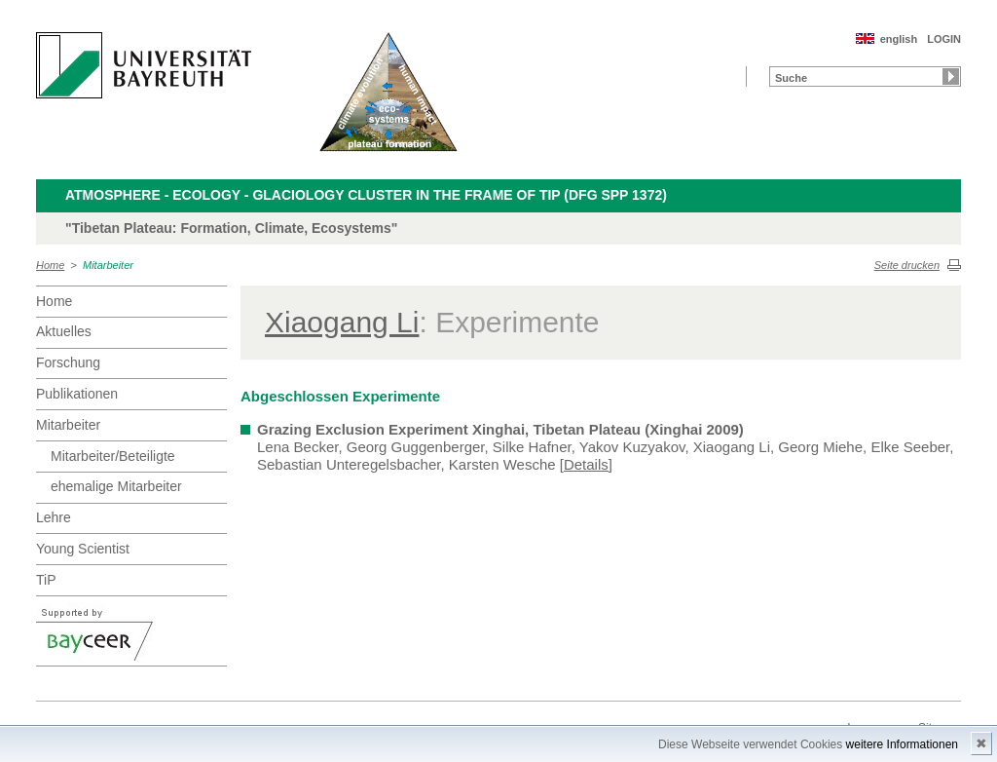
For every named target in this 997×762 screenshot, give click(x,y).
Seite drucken (907, 265)
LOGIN (944, 39)
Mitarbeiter (108, 265)
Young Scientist (82, 548)
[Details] (586, 464)
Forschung (68, 362)
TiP (45, 580)
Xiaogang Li (342, 322)
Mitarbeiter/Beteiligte (113, 456)
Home (50, 265)
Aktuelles (64, 331)
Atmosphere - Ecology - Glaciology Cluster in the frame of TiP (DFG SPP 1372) (366, 195)
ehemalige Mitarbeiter (116, 486)
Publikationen (77, 393)
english (899, 39)
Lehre (53, 517)
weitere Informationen (902, 744)
